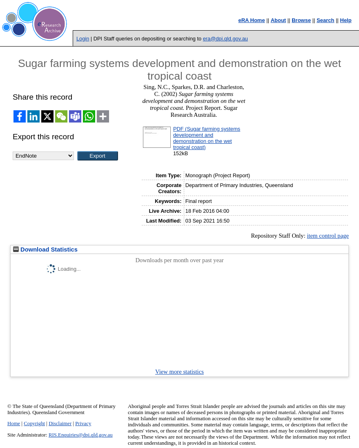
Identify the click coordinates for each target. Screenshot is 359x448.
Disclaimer (60, 423)
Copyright (34, 423)
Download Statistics (45, 249)
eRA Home (251, 20)
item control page (328, 235)
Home (13, 423)
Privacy (83, 423)
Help (346, 20)
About (278, 20)
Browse (301, 20)
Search (325, 20)
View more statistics (179, 371)
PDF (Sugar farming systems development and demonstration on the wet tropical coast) (206, 138)
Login (82, 39)
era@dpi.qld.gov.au (225, 39)
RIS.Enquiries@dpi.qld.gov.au (81, 435)
